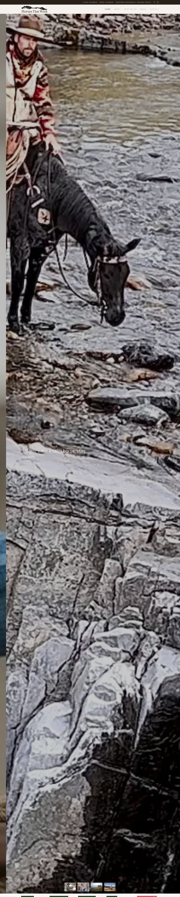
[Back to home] (34, 9)
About (117, 9)
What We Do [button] (130, 9)
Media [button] (143, 9)
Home (108, 9)
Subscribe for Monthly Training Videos (133, 2)
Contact (154, 9)
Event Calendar (106, 2)
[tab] (70, 891)
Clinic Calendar (90, 2)
